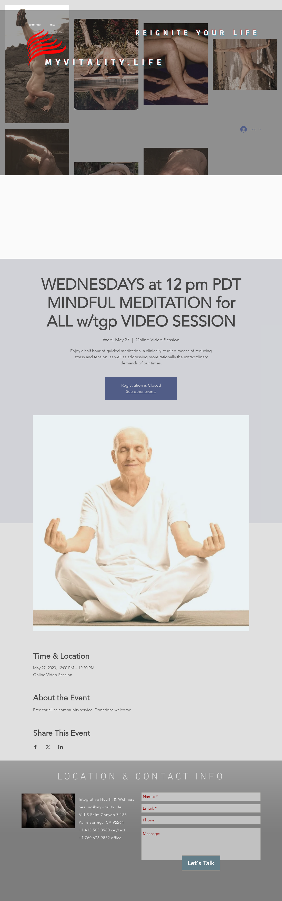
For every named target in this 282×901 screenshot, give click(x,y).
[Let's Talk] (201, 863)
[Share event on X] (48, 747)
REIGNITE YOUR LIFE (197, 32)
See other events (141, 391)
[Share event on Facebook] (35, 747)
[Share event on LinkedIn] (60, 747)
